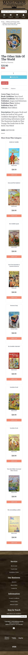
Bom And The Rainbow (14, 183)
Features (13, 88)
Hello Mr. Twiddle (14, 142)
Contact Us (14, 588)
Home (2, 21)
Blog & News (14, 585)
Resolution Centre (14, 572)
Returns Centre (14, 604)
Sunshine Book (14, 387)
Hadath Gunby (14, 328)
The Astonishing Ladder (14, 510)
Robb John (14, 288)
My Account (14, 566)
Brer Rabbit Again (14, 223)
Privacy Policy (14, 601)
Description (5, 88)
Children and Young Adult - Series (11, 23)
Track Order (14, 569)
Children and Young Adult (12, 21)
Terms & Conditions (14, 598)
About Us (14, 582)
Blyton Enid (14, 165)
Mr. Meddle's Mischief (14, 346)
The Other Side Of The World (9, 24)
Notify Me (14, 77)
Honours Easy (14, 305)
